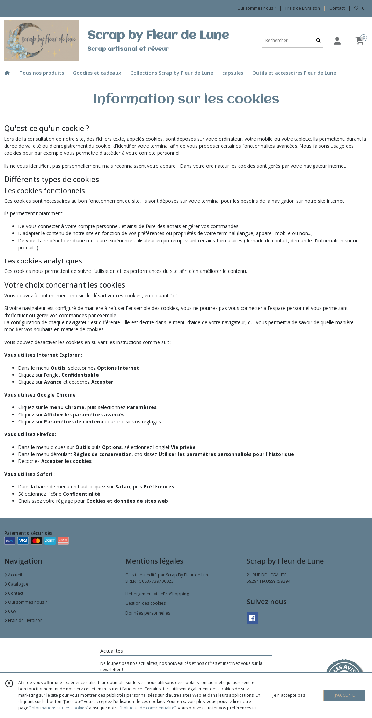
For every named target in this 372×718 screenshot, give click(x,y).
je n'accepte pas (289, 695)
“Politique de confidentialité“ (148, 708)
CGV (10, 611)
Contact (337, 8)
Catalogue (16, 584)
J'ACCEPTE (345, 695)
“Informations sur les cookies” (58, 708)
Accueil (13, 575)
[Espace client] (337, 40)
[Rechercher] (318, 40)
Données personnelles (147, 613)
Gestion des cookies (145, 603)
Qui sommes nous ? (25, 602)
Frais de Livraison (23, 620)
